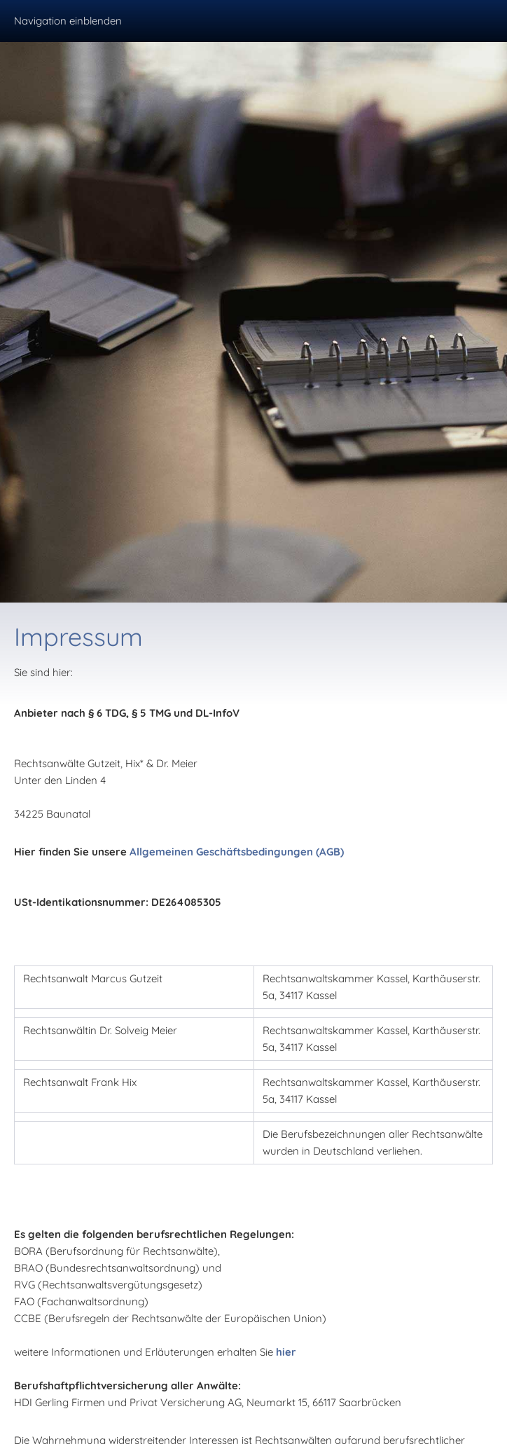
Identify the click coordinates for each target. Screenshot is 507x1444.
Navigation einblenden (68, 20)
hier (286, 1352)
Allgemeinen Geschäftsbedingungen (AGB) (237, 851)
